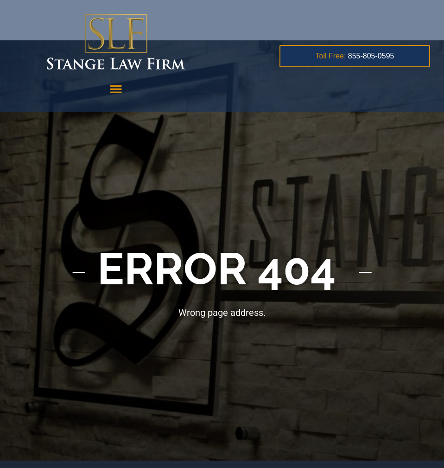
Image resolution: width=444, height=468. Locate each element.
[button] (116, 88)
